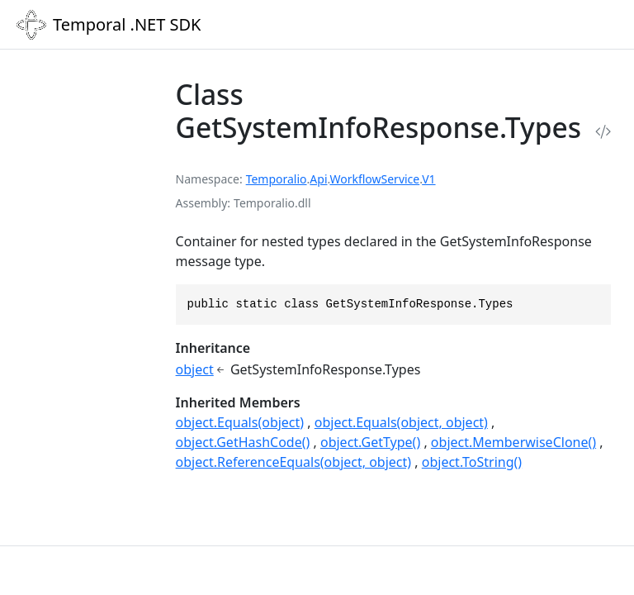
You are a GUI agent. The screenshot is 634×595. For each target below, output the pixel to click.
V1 (428, 179)
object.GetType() (370, 442)
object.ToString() (472, 462)
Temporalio (276, 179)
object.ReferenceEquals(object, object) (294, 462)
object (195, 369)
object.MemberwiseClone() (513, 442)
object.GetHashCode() (243, 442)
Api (318, 179)
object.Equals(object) (240, 422)
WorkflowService (374, 179)
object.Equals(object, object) (401, 422)
